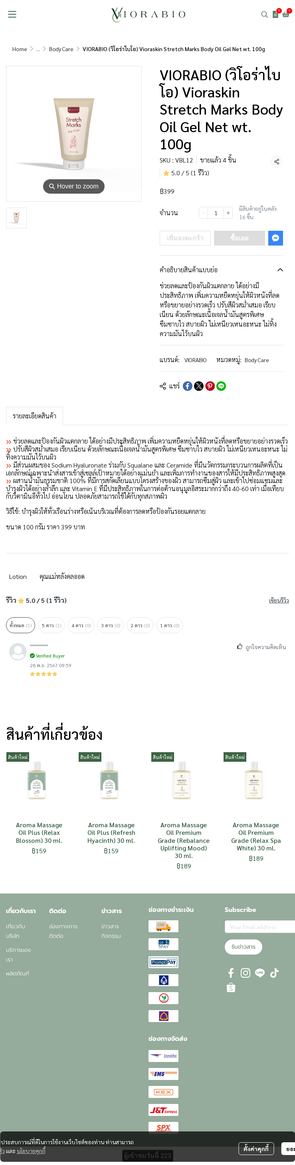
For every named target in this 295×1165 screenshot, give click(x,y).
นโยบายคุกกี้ (31, 1150)
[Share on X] (199, 386)
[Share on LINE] (221, 386)
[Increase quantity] (228, 212)
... (38, 48)
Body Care (61, 48)
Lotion (18, 576)
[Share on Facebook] (187, 386)
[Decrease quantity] (203, 212)
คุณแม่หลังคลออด (62, 576)
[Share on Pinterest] (210, 386)
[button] (264, 14)
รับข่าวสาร (243, 947)
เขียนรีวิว (279, 600)
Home (19, 48)
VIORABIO (195, 359)
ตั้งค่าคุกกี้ (256, 1148)
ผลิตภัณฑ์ (17, 973)
